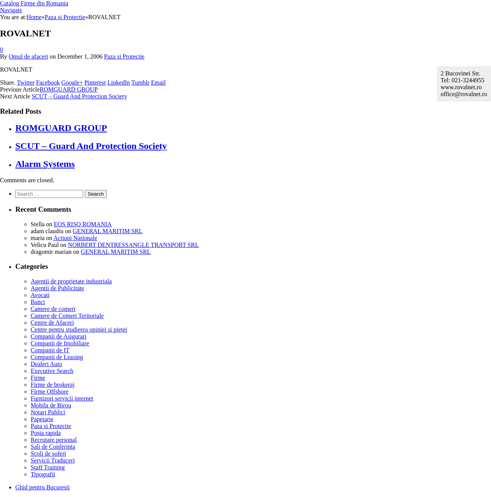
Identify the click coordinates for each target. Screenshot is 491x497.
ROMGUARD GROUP (69, 89)
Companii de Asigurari (59, 336)
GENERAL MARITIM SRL (108, 231)
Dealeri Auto (46, 364)
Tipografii (43, 474)
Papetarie (42, 419)
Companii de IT (50, 350)
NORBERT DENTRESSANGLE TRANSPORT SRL (133, 245)
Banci (38, 302)
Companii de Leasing (57, 357)
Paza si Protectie (124, 56)
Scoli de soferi (48, 453)
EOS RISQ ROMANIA (82, 224)
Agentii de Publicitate (57, 288)
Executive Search (52, 371)
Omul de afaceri (28, 56)
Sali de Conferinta (53, 446)
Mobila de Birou (51, 405)
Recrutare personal (54, 440)
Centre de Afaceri (52, 322)
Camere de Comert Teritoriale (67, 315)
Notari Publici (48, 412)
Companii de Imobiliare (60, 343)
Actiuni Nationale (75, 238)
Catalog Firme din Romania (34, 3)
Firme (38, 377)
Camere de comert (53, 309)
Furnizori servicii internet (62, 398)
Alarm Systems (45, 164)
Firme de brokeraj (53, 384)
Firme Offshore (50, 391)
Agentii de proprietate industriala (71, 281)
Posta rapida (46, 433)
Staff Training (48, 467)
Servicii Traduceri (53, 460)
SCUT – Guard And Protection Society (79, 96)
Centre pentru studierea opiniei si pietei (79, 329)
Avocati (40, 295)
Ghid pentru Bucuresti (42, 487)
